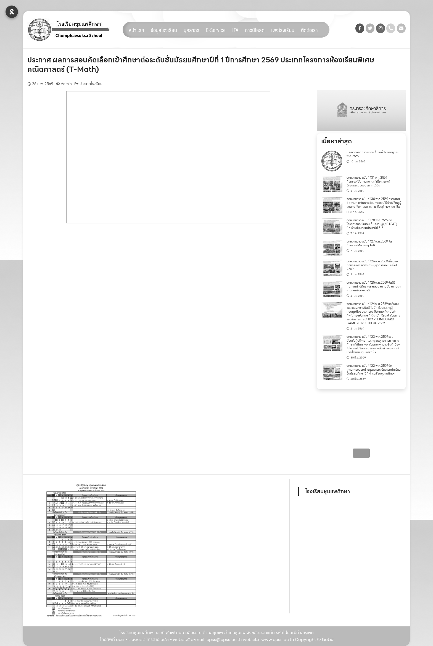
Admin (66, 84)
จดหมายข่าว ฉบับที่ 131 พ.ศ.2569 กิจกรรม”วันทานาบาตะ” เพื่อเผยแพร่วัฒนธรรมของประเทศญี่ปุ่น (368, 181)
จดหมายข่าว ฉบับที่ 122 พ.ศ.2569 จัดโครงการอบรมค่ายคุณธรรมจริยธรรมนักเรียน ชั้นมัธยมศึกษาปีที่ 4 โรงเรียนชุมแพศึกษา (374, 369)
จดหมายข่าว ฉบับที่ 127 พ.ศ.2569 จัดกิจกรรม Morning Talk (369, 243)
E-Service (216, 29)
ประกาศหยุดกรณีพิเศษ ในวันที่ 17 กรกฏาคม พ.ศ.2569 (373, 154)
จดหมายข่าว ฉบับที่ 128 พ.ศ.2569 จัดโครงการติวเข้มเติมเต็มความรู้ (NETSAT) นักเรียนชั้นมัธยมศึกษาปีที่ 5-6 (372, 224)
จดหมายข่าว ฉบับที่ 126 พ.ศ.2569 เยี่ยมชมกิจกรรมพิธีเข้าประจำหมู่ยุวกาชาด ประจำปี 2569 (372, 265)
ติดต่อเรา (309, 29)
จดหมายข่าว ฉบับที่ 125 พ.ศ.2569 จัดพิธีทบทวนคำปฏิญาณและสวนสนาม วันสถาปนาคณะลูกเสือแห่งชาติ (374, 286)
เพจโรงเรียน (282, 29)
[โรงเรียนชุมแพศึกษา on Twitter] (370, 28)
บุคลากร (191, 29)
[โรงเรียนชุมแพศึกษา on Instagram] (380, 28)
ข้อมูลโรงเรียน (164, 29)
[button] (361, 110)
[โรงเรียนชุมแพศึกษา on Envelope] (401, 28)
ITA (235, 29)
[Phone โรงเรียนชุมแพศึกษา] (390, 28)
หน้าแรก (136, 29)
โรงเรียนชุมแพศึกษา (327, 491)
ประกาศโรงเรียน (91, 84)
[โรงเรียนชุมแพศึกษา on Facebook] (359, 28)
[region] (361, 110)
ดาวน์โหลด (255, 29)
